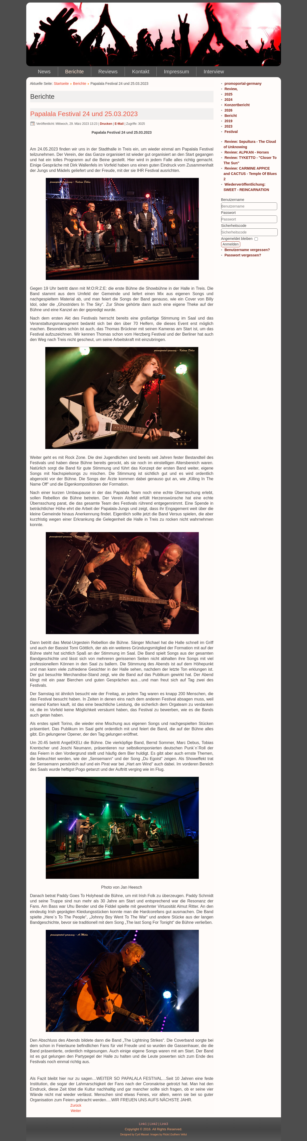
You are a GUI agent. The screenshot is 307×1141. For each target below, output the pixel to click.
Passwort (228, 213)
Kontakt (140, 71)
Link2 (153, 1124)
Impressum (176, 71)
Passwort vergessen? (242, 255)
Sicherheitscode (234, 226)
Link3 (164, 1124)
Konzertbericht (237, 105)
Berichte (74, 71)
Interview (214, 71)
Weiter (76, 1111)
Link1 (143, 1124)
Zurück (75, 1105)
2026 (228, 110)
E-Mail (119, 124)
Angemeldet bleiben (237, 239)
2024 (228, 100)
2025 (228, 94)
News (44, 71)
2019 (228, 121)
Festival (231, 132)
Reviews (108, 71)
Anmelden (231, 244)
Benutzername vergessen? (247, 250)
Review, (231, 89)
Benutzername (232, 200)
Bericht (230, 116)
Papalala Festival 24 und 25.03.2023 (84, 114)
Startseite (61, 83)
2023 (228, 126)
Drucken (106, 124)
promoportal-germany (242, 83)
